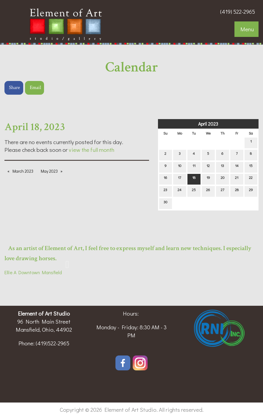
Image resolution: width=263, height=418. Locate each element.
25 (194, 191)
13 (222, 167)
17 (179, 179)
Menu (247, 29)
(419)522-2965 (52, 343)
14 (237, 167)
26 (208, 191)
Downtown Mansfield (39, 272)
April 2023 (208, 124)
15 (251, 167)
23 (165, 191)
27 (222, 191)
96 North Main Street (44, 321)
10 (179, 167)
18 (193, 179)
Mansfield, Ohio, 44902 (44, 329)
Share (14, 87)
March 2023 (22, 171)
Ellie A (10, 272)
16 (165, 179)
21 (236, 179)
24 (179, 191)
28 (237, 191)
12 (208, 167)
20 (222, 179)
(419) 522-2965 (237, 11)
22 (251, 179)
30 (165, 203)
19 (208, 179)
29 (251, 191)
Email (35, 87)
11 (193, 167)
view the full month (91, 149)
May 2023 (49, 171)
